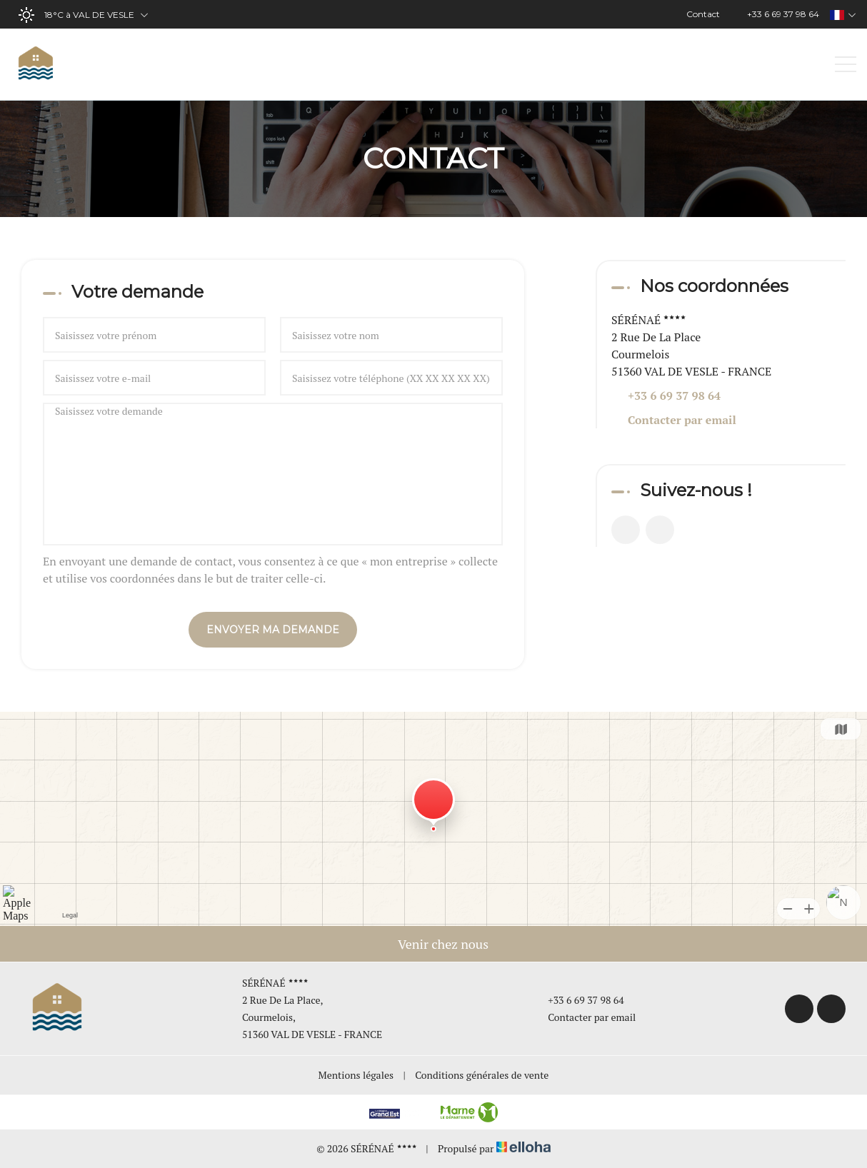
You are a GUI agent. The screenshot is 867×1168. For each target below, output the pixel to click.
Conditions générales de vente (481, 1075)
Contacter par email (682, 420)
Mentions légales (356, 1075)
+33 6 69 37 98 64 (577, 1000)
